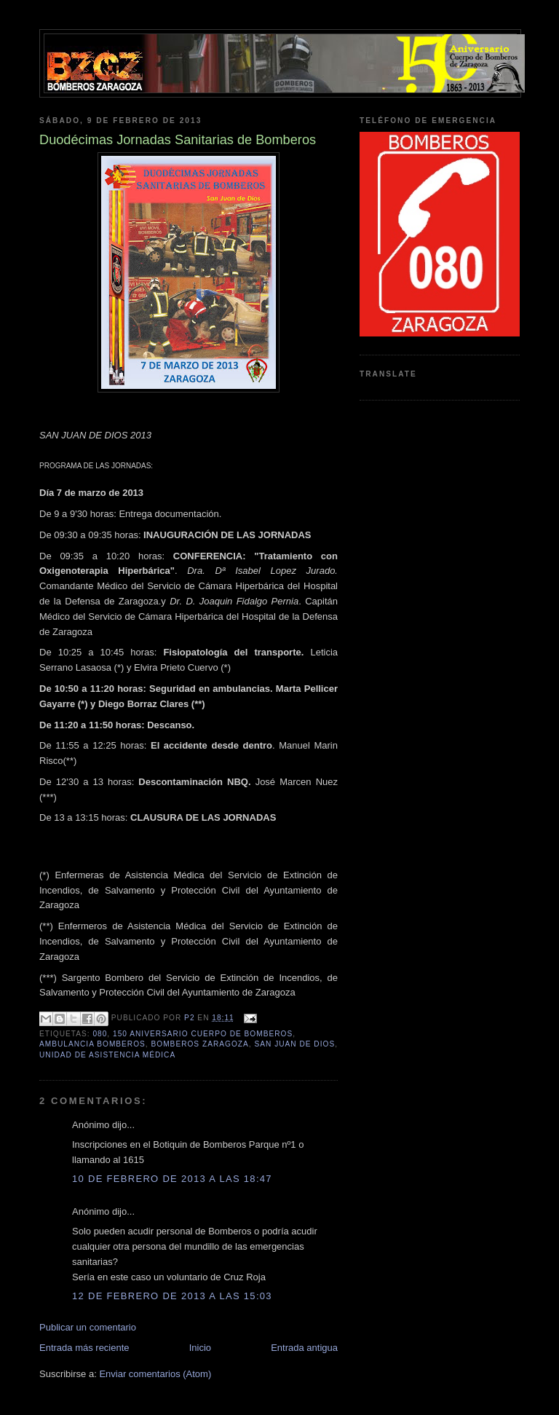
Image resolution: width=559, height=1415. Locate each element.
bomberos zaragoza (200, 1044)
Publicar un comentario (87, 1327)
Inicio (200, 1347)
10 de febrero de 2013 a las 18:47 (172, 1178)
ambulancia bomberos (92, 1044)
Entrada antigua (304, 1347)
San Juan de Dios (294, 1044)
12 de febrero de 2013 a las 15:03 (172, 1295)
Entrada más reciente (84, 1347)
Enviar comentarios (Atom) (155, 1373)
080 (99, 1034)
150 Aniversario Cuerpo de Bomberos (203, 1034)
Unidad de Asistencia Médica (107, 1055)
